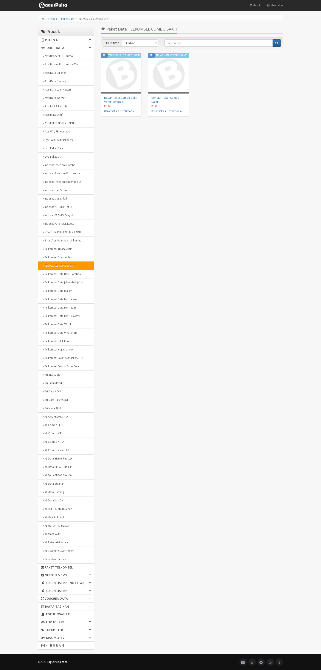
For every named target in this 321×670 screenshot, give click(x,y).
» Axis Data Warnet (53, 98)
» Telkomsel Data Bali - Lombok (61, 274)
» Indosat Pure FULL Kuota (57, 224)
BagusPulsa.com (57, 662)
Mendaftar (275, 5)
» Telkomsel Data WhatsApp (59, 333)
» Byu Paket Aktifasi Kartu (57, 140)
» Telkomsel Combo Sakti (57, 257)
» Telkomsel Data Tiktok (56, 324)
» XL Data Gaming (52, 492)
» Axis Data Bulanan (54, 73)
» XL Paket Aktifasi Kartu (56, 542)
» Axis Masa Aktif (52, 115)
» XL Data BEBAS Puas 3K (56, 467)
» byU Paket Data (52, 148)
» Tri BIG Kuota (50, 374)
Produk (52, 19)
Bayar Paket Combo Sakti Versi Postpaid (120, 99)
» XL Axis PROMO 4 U (54, 416)
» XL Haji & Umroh (53, 517)
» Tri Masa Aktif (51, 408)
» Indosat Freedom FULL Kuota (60, 173)
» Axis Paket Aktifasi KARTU (58, 123)
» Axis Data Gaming (53, 81)
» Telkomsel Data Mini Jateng (59, 299)
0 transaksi (110, 111)
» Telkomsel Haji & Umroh (57, 349)
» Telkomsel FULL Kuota (56, 341)
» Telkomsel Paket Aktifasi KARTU (62, 358)
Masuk (255, 5)
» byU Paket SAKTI (52, 156)
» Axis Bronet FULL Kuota (57, 56)
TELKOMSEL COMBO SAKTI (124, 55)
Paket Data (67, 19)
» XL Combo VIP (51, 433)
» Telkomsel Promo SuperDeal (60, 366)
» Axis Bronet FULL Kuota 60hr (60, 64)
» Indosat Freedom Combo (58, 165)
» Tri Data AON (51, 391)
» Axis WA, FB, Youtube (55, 131)
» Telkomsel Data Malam (56, 291)
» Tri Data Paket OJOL (54, 400)
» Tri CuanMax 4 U (52, 383)
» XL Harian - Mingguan (55, 525)
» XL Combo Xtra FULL (55, 450)
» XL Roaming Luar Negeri (57, 551)
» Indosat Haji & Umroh (56, 190)
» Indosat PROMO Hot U (56, 207)
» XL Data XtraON (52, 500)
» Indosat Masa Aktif (54, 198)
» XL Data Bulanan (52, 484)
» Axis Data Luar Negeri (56, 89)
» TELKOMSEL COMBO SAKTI (58, 265)
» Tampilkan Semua (53, 559)
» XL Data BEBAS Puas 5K (56, 475)
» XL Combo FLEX (52, 425)
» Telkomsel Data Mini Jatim (58, 307)
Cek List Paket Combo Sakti (165, 99)
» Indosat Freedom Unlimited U (61, 182)
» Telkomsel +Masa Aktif (56, 249)
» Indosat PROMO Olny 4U (57, 215)
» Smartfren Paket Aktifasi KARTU (61, 232)
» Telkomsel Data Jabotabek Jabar (62, 282)
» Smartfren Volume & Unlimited (61, 240)
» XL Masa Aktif (50, 534)
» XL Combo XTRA (52, 442)
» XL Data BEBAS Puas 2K (56, 458)
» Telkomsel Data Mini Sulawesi (60, 316)
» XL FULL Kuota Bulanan (56, 509)
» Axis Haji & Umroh (54, 106)
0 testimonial (127, 111)
